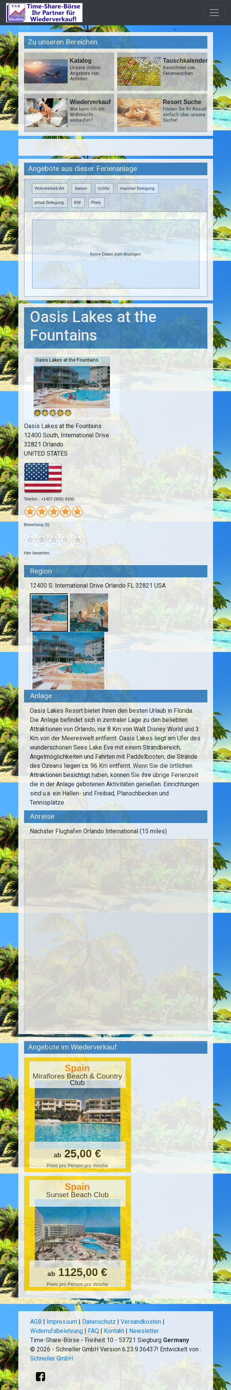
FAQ (93, 1331)
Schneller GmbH (51, 1358)
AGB (36, 1321)
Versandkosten (141, 1321)
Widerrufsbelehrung (56, 1331)
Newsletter (144, 1331)
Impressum (62, 1321)
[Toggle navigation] (214, 12)
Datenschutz (99, 1321)
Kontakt (114, 1331)
